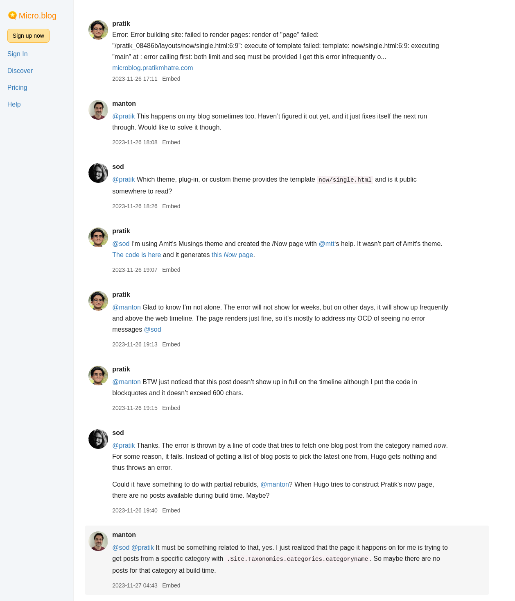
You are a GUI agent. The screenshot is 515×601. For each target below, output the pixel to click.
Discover (20, 70)
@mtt (334, 243)
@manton (134, 307)
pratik (129, 23)
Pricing (17, 87)
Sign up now (28, 35)
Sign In (17, 53)
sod (125, 166)
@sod (128, 243)
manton (131, 103)
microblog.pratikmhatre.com (160, 67)
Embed (178, 78)
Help (14, 104)
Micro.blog (37, 15)
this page (239, 254)
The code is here (144, 254)
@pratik (131, 116)
